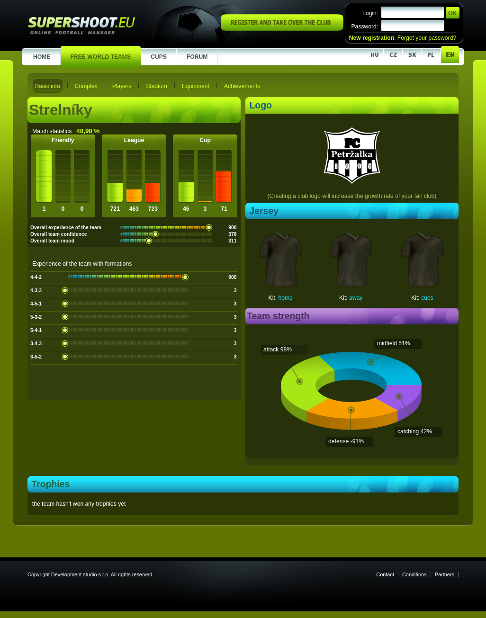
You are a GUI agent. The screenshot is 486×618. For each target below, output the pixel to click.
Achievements (242, 86)
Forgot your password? (426, 38)
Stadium (156, 86)
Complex (86, 86)
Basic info (47, 86)
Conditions (414, 574)
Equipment (195, 86)
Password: (364, 26)
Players (122, 86)
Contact (385, 574)
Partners (444, 574)
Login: (370, 13)
